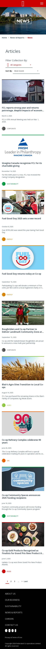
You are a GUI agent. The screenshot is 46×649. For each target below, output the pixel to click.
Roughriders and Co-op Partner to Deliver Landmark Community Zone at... (23, 330)
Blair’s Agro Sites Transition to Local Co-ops (22, 386)
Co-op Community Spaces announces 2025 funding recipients (21, 496)
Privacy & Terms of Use (13, 637)
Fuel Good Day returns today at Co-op (21, 273)
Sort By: (23, 71)
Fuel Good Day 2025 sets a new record (21, 218)
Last (25, 581)
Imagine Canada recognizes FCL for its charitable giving (22, 164)
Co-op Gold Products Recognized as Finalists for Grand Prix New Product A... (23, 552)
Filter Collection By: (19, 63)
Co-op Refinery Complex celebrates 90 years (21, 441)
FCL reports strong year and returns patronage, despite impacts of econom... (23, 109)
